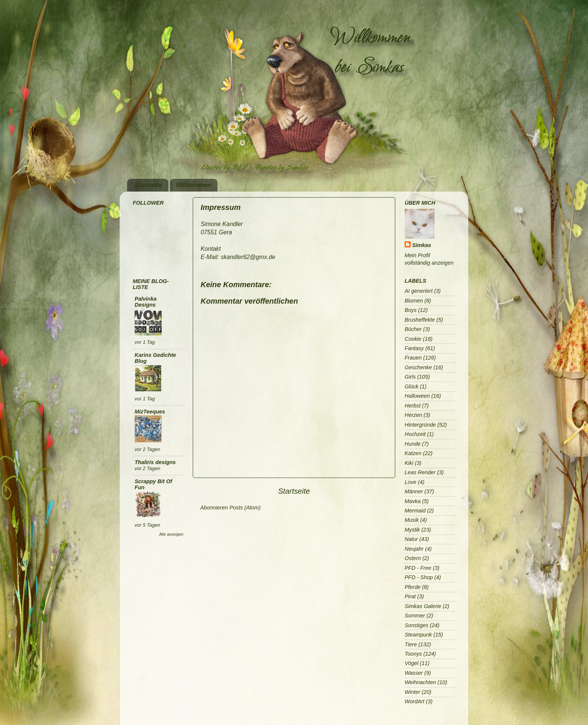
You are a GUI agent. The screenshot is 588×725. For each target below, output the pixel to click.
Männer (414, 491)
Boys (411, 310)
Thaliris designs (155, 462)
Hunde (412, 444)
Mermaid (415, 511)
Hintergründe (420, 425)
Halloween (417, 396)
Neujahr (414, 549)
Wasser (414, 673)
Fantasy (414, 348)
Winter (412, 692)
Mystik (412, 530)
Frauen (413, 358)
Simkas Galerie (423, 606)
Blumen (414, 301)
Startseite (148, 185)
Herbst (412, 406)
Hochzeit (415, 434)
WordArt (414, 701)
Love (410, 482)
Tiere (411, 644)
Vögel (411, 663)
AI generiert (418, 291)
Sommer (415, 616)
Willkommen (193, 185)
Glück (411, 386)
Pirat (410, 596)
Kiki (409, 463)
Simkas (421, 245)
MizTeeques (150, 412)
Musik (412, 520)
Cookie (413, 339)
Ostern (413, 558)
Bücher (413, 329)
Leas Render (420, 472)
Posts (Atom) (245, 508)
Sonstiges (416, 625)
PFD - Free (418, 568)
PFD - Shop (419, 577)
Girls (410, 377)
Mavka (412, 501)
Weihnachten (420, 682)
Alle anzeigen (171, 534)
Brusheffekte (420, 320)
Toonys (413, 654)
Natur (411, 539)
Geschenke (418, 367)
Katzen (413, 453)
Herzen (413, 415)
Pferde (412, 587)
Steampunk (418, 635)
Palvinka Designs (145, 302)
